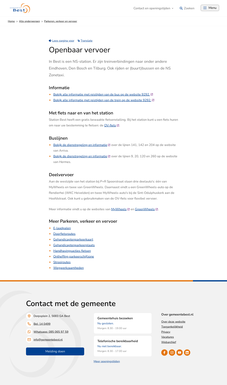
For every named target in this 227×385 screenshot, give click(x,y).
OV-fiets (111, 125)
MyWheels (120, 209)
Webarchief (168, 342)
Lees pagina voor (61, 41)
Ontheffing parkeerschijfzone (73, 256)
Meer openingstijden (107, 361)
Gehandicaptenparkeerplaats (74, 245)
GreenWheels (146, 209)
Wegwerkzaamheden (68, 268)
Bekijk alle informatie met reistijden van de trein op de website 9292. (103, 100)
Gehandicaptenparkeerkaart (73, 239)
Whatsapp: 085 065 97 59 (51, 332)
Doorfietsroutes (64, 234)
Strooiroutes (62, 262)
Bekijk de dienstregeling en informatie (82, 145)
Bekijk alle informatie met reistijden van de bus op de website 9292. (103, 94)
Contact (153, 8)
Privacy (165, 332)
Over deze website (173, 322)
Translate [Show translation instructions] (85, 41)
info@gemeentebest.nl (48, 340)
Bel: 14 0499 (42, 324)
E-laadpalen (62, 228)
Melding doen (55, 351)
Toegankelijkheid (172, 327)
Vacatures (167, 337)
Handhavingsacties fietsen (72, 251)
